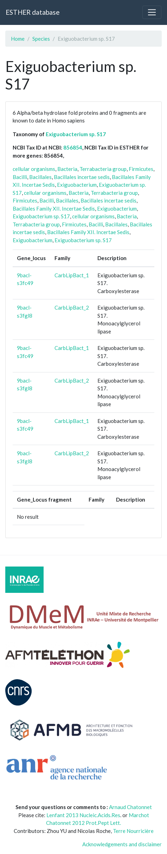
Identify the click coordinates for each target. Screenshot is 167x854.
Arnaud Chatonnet (130, 807)
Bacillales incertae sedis (82, 177)
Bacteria (67, 169)
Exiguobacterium (77, 184)
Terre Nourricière (133, 831)
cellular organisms (34, 169)
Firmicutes (141, 169)
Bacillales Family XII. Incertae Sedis (54, 208)
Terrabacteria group (103, 169)
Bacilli (20, 177)
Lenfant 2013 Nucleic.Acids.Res (83, 815)
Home (18, 38)
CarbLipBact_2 (71, 307)
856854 (72, 147)
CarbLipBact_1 (71, 275)
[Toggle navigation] (151, 12)
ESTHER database (32, 12)
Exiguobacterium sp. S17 (76, 134)
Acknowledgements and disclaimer (122, 844)
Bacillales (40, 177)
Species (41, 38)
